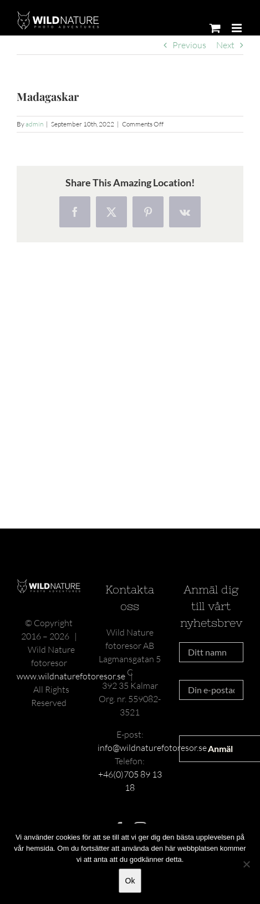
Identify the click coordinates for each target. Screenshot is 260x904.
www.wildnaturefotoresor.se (71, 676)
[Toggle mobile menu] (237, 28)
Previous (189, 44)
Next (225, 44)
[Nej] (246, 864)
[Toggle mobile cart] (215, 28)
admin (34, 124)
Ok (130, 880)
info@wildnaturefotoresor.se (152, 747)
